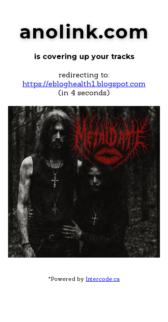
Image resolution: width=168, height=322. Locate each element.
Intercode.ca (103, 278)
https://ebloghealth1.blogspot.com (84, 83)
